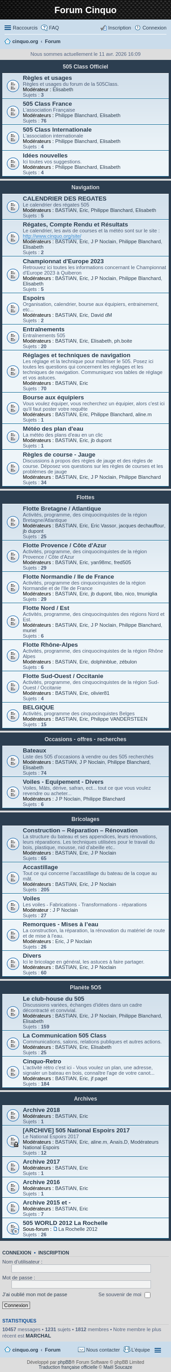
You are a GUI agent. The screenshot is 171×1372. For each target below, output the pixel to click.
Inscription (53, 1252)
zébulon (128, 661)
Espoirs (34, 298)
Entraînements (44, 329)
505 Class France (47, 103)
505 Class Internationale (57, 129)
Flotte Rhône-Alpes (50, 644)
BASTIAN (66, 210)
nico (129, 593)
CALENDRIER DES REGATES (65, 198)
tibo (118, 593)
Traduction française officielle (68, 1367)
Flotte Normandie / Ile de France (68, 576)
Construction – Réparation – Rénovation (80, 830)
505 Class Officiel (85, 67)
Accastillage (40, 867)
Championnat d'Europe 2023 (63, 261)
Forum (53, 1349)
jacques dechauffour (141, 525)
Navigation (85, 187)
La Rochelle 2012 (78, 1229)
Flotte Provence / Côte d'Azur (64, 545)
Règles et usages (47, 77)
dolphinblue (103, 661)
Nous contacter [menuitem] (103, 1349)
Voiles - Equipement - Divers (63, 781)
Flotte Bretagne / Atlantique (62, 508)
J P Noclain (103, 241)
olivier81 (100, 693)
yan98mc (101, 562)
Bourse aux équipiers (53, 397)
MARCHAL (38, 1335)
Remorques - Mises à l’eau (60, 924)
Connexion (16, 1252)
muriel (29, 630)
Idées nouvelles (45, 155)
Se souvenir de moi (124, 1295)
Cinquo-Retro (42, 1061)
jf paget (99, 1078)
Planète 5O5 (85, 987)
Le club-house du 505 (53, 998)
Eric (83, 210)
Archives (85, 1099)
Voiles (31, 898)
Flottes (85, 497)
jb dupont (101, 440)
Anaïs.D (119, 1142)
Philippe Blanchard (76, 115)
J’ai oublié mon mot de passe (34, 1294)
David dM (101, 315)
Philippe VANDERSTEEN (119, 719)
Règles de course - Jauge (59, 454)
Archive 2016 (41, 1182)
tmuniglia (147, 593)
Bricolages (85, 819)
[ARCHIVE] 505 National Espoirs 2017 (76, 1130)
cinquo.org (25, 1349)
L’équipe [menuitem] (140, 1349)
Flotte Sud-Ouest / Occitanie (63, 676)
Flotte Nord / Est (46, 608)
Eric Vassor (103, 525)
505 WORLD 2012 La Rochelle (65, 1223)
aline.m (143, 414)
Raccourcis (25, 27)
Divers (32, 955)
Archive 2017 (41, 1161)
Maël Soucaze (118, 1367)
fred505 (122, 562)
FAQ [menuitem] (54, 27)
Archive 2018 (41, 1109)
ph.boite (123, 341)
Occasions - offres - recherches (85, 739)
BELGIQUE (38, 707)
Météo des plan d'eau (53, 428)
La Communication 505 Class (64, 1035)
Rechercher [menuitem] (162, 42)
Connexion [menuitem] (154, 27)
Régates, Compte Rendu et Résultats (75, 224)
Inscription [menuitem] (119, 27)
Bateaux (34, 750)
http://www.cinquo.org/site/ (52, 236)
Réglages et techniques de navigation (76, 355)
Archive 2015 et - (47, 1202)
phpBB (65, 1362)
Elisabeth (62, 89)
